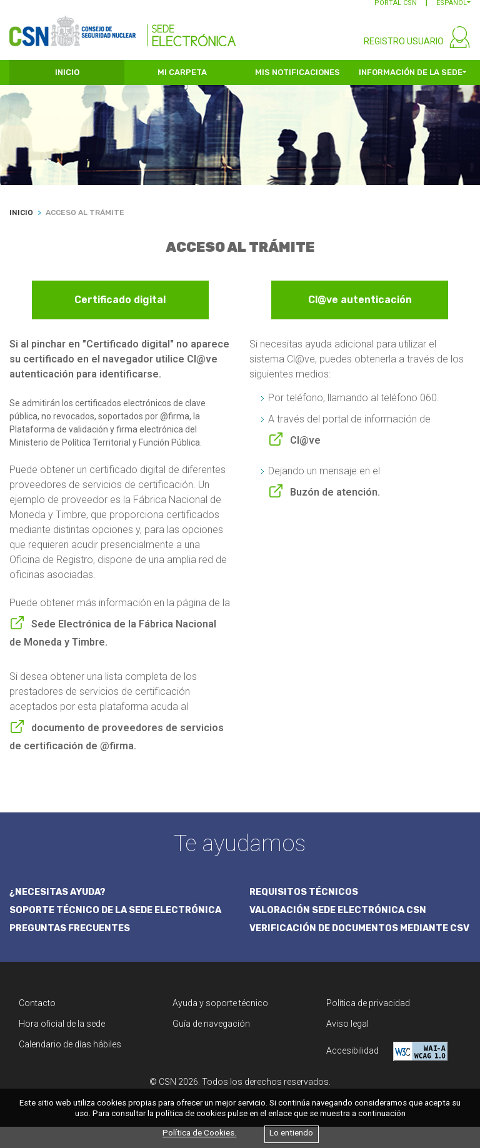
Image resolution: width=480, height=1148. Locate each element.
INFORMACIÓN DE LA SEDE (410, 79)
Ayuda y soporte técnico (220, 1024)
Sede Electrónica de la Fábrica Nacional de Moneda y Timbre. (112, 639)
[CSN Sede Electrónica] (122, 29)
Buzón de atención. (335, 498)
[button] (453, 10)
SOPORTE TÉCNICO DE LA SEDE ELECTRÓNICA (118, 916)
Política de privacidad (368, 1024)
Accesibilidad (387, 1072)
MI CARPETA (182, 79)
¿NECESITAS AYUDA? (59, 898)
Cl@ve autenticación (360, 307)
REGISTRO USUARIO (404, 49)
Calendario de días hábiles (70, 1066)
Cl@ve (305, 446)
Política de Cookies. (199, 1133)
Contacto (37, 1024)
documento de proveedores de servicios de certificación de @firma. (116, 743)
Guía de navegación (211, 1045)
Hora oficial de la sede (62, 1045)
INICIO (67, 79)
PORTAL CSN (395, 10)
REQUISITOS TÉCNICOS (304, 898)
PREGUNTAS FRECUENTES (71, 935)
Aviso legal (347, 1045)
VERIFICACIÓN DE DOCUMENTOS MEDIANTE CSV (352, 943)
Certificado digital (120, 307)
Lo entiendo (291, 1133)
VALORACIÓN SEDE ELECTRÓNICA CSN (340, 916)
